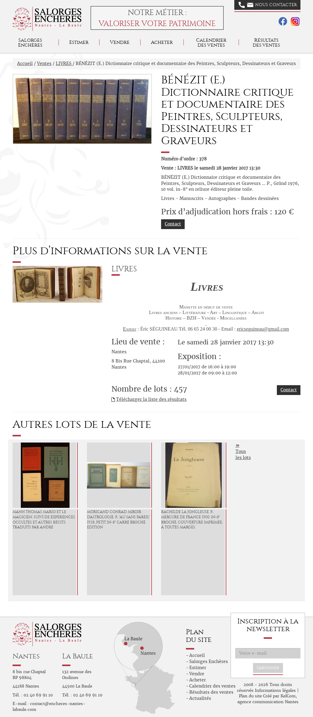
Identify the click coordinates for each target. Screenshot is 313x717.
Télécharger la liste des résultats (151, 399)
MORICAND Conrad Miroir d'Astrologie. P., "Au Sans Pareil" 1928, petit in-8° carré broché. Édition (118, 519)
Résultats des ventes (211, 692)
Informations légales (275, 690)
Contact (173, 224)
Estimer (79, 42)
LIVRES (64, 63)
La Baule (77, 656)
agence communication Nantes (268, 701)
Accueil (25, 63)
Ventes (44, 63)
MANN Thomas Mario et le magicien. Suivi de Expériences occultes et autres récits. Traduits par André (44, 519)
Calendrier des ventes (211, 42)
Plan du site (250, 696)
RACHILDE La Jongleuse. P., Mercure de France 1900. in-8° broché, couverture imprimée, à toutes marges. (192, 519)
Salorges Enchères (208, 661)
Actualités (200, 698)
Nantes (26, 656)
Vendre (120, 42)
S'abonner (268, 667)
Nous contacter (268, 5)
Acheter (162, 42)
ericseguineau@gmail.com (263, 329)
